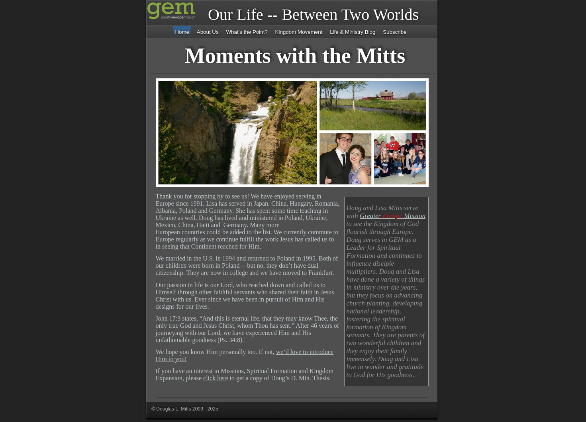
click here (215, 378)
